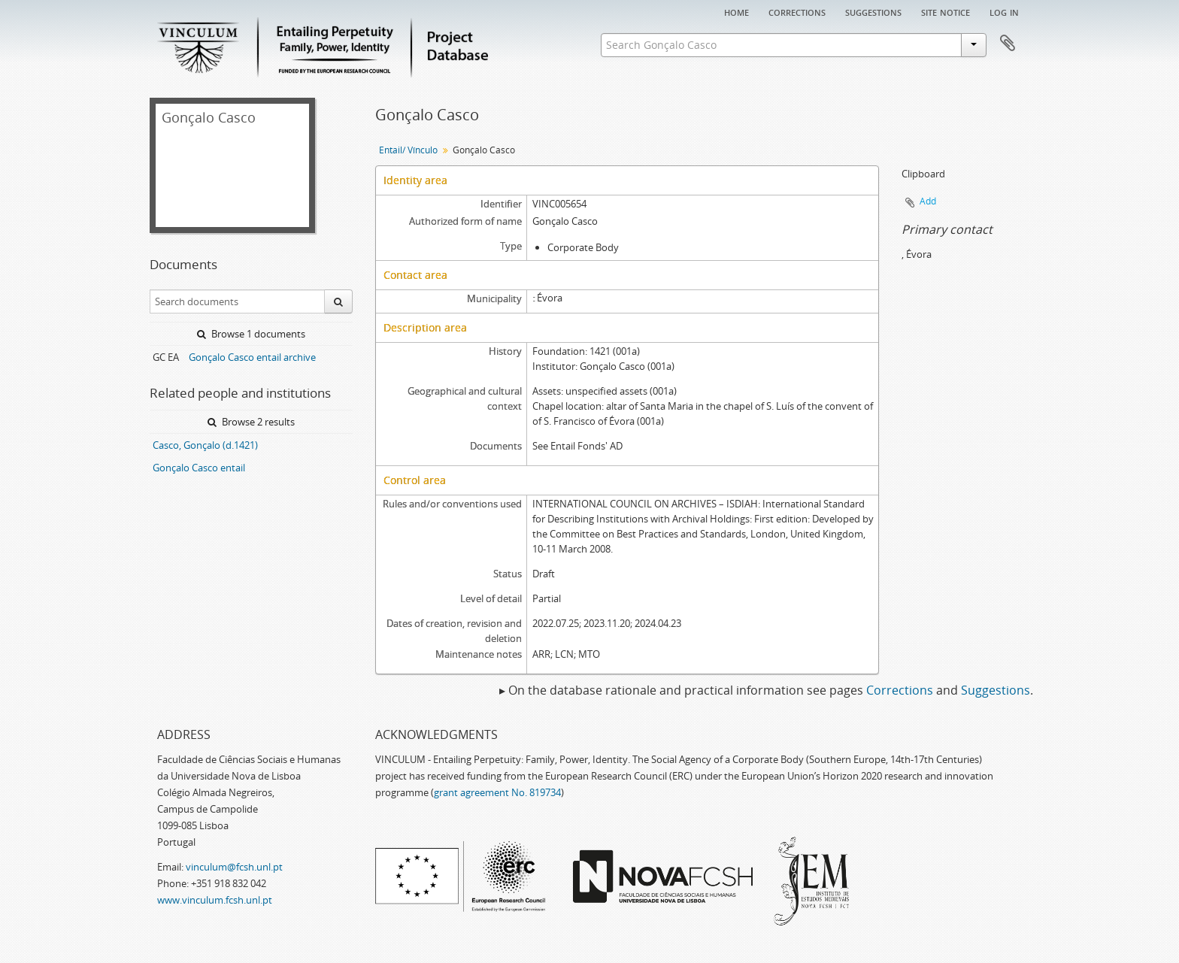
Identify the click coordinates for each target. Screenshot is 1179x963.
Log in (1004, 11)
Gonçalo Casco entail (199, 467)
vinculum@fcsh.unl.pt (234, 867)
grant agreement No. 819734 (497, 792)
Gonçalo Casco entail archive (252, 357)
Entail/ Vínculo (408, 150)
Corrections (797, 11)
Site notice (945, 11)
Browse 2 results (251, 422)
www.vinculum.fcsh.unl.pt (214, 900)
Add (928, 201)
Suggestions (873, 11)
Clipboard (1007, 43)
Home (736, 11)
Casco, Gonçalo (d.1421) (205, 445)
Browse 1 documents (251, 334)
